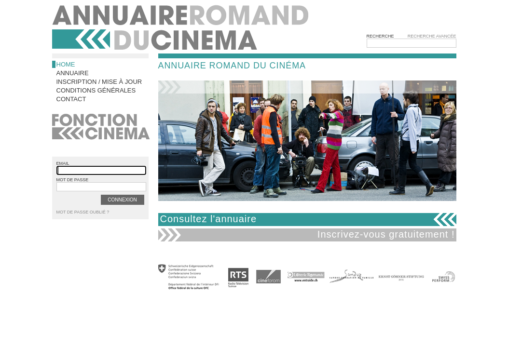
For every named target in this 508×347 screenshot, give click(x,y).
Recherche (380, 36)
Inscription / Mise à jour (99, 81)
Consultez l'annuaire (208, 219)
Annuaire (72, 73)
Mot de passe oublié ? (83, 212)
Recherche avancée (432, 36)
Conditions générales (96, 90)
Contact (71, 99)
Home (65, 64)
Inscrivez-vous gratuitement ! (386, 234)
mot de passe (72, 179)
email (62, 163)
